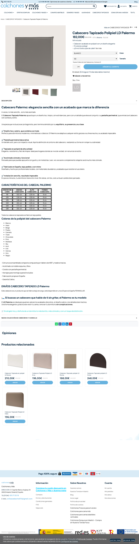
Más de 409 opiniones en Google (96, 2)
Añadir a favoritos (81, 76)
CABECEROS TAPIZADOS (119, 27)
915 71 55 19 (6, 2)
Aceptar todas (115, 540)
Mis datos (108, 495)
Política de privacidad (77, 501)
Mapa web (39, 508)
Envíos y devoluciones (44, 498)
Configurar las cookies (69, 541)
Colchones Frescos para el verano (83, 508)
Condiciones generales (44, 501)
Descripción (7, 101)
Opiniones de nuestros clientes (61, 2)
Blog (135, 2)
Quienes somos (75, 488)
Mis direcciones (110, 498)
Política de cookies (76, 505)
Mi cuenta (108, 488)
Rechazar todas (129, 540)
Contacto (39, 495)
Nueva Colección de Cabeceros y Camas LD (87, 62)
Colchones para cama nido (80, 511)
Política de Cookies (84, 539)
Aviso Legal (74, 498)
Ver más (99, 48)
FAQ (37, 505)
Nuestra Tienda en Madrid (79, 491)
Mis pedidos (109, 491)
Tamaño (123, 59)
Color (122, 53)
